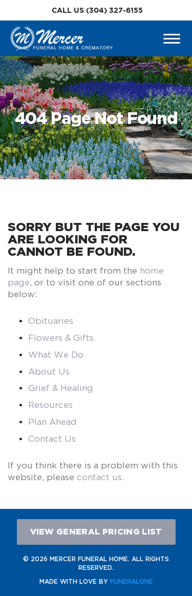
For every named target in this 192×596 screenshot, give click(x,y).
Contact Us (52, 438)
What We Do (55, 354)
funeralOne (131, 581)
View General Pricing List (96, 531)
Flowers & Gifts (61, 337)
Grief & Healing (60, 388)
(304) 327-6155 (114, 10)
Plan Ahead (52, 421)
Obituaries (50, 320)
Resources (50, 404)
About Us (49, 371)
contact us (99, 477)
